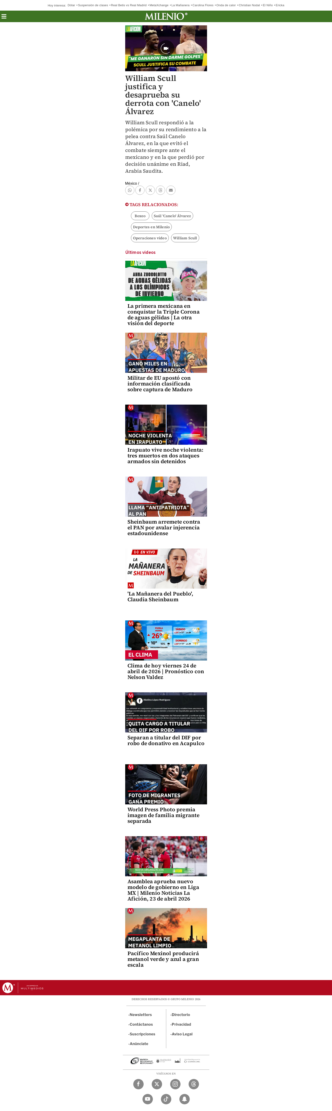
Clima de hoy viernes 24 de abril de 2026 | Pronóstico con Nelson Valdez (165, 671)
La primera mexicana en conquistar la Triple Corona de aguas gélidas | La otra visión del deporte (163, 314)
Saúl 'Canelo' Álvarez (172, 215)
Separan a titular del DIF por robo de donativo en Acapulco (166, 740)
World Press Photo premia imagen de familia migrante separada (163, 815)
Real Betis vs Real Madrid (129, 5)
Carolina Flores (203, 5)
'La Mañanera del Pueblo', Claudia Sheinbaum (160, 596)
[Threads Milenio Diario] (194, 1084)
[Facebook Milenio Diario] (138, 1084)
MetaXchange (158, 5)
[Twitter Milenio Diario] (157, 1084)
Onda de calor (226, 5)
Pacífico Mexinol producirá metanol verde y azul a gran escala (163, 959)
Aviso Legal (182, 1034)
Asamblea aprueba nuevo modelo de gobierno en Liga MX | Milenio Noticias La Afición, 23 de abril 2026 (163, 890)
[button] (4, 18)
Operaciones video (150, 237)
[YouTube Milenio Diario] (147, 1099)
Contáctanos (141, 1024)
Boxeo (140, 215)
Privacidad (181, 1024)
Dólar (71, 5)
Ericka (280, 5)
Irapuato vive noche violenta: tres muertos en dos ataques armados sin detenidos (165, 455)
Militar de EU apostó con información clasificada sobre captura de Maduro (160, 383)
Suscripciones (142, 1034)
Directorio (181, 1015)
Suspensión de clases (93, 5)
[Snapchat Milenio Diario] (184, 1099)
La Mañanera (180, 5)
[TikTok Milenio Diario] (166, 1099)
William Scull (185, 237)
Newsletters (141, 1015)
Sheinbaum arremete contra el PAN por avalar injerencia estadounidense (163, 527)
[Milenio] (166, 16)
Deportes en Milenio (151, 226)
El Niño (268, 5)
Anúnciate (139, 1044)
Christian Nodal (249, 5)
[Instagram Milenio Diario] (175, 1084)
